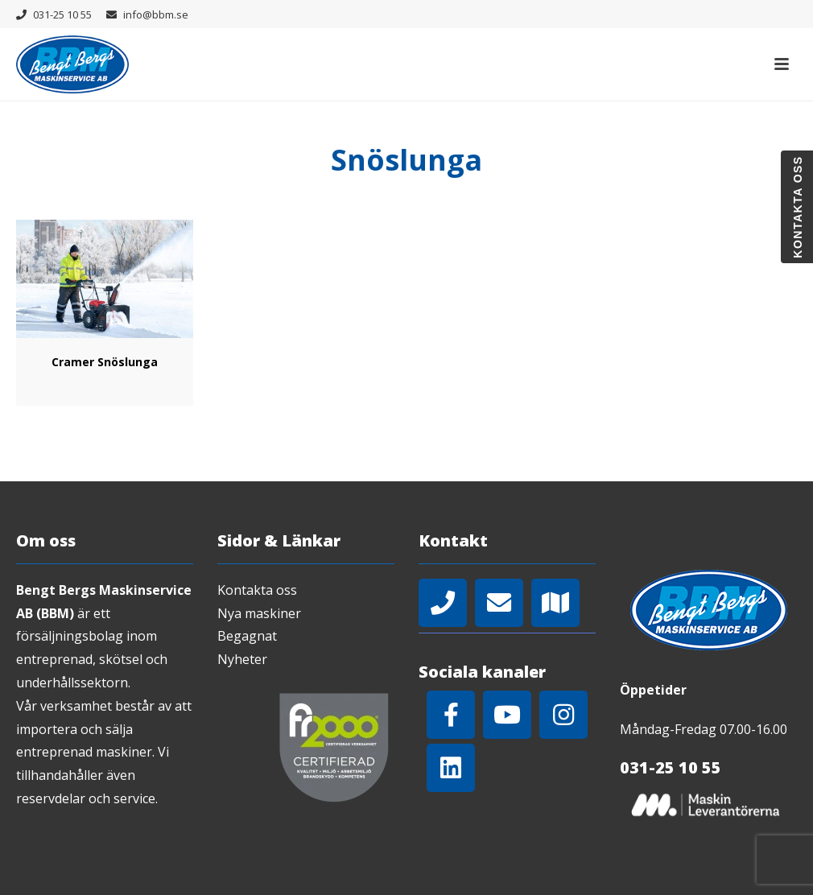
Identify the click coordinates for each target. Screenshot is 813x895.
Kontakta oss (257, 590)
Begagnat (247, 636)
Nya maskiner (259, 613)
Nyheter (242, 659)
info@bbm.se (155, 14)
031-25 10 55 (62, 14)
